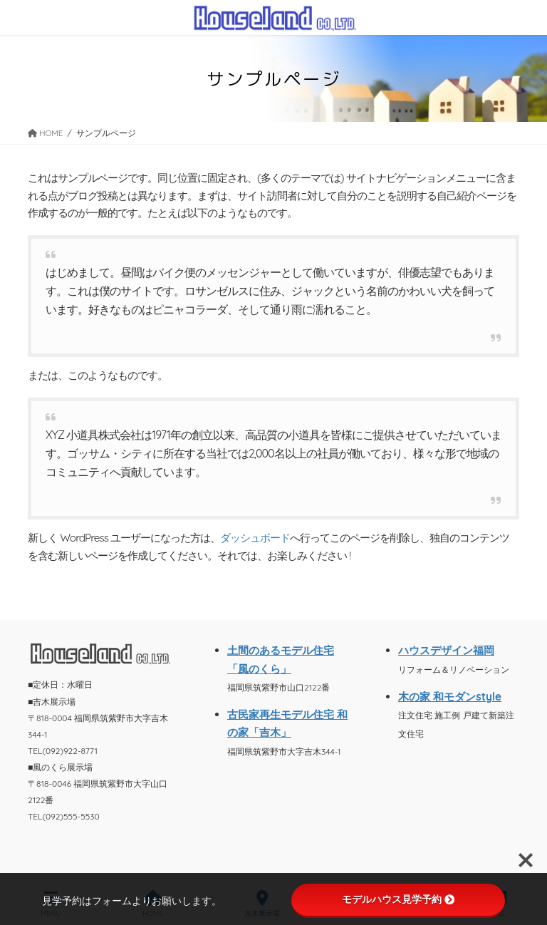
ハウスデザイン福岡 (446, 650)
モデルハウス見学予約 (398, 899)
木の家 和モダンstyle (449, 696)
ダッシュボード (255, 537)
